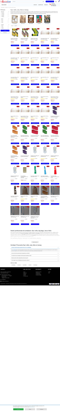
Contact (35, 4)
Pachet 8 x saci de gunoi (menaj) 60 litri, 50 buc (24, 39)
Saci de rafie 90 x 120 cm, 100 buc (34, 117)
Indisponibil (25, 205)
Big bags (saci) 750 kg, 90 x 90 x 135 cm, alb (15, 178)
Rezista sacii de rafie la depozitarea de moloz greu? (19, 259)
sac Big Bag (14, 251)
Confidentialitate (38, 275)
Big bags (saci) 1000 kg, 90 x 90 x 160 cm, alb (45, 158)
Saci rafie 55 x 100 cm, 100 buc (25, 58)
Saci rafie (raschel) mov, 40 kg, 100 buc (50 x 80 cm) (25, 158)
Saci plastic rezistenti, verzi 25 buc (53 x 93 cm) (35, 178)
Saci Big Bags (13, 266)
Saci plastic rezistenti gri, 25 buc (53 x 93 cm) (15, 198)
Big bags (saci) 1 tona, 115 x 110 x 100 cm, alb (25, 218)
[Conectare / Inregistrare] (56, 1)
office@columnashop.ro (5, 282)
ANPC (49, 273)
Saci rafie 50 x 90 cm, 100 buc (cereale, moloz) (54, 77)
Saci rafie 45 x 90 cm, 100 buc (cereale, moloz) (24, 77)
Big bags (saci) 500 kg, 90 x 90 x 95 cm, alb (55, 158)
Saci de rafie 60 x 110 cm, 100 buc (24, 97)
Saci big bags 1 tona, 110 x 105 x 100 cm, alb (55, 198)
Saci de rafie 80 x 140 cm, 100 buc (14, 117)
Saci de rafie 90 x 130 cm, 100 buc (44, 117)
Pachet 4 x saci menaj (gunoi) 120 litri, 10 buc (34, 39)
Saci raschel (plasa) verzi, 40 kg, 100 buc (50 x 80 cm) (45, 137)
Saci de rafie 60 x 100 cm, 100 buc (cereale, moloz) (14, 97)
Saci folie (30, 266)
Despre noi (40, 4)
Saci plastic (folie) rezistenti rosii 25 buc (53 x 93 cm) (55, 178)
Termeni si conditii (38, 276)
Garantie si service (38, 273)
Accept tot (18, 409)
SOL (49, 274)
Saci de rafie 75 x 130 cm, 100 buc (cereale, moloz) (54, 97)
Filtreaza (5, 30)
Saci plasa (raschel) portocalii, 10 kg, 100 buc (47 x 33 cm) (44, 198)
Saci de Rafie (24, 266)
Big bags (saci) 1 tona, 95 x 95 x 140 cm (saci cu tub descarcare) (35, 219)
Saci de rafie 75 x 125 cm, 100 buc (44, 97)
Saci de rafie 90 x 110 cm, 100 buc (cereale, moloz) (24, 117)
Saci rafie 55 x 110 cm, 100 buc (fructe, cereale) (15, 58)
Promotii (46, 4)
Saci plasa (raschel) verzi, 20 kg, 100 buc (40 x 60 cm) (25, 137)
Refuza (30, 409)
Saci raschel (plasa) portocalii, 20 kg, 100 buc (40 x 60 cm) (14, 138)
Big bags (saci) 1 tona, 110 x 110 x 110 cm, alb (15, 218)
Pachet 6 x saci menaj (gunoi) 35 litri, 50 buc (14, 39)
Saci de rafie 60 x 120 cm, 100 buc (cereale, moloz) (34, 97)
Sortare (12, 25)
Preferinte (41, 409)
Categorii (4, 4)
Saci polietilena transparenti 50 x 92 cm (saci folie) (24, 178)
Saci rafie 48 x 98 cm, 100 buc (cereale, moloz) (54, 39)
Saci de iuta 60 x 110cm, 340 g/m (34, 198)
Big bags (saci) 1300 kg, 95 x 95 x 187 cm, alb (35, 158)
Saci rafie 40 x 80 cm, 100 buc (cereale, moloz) (14, 77)
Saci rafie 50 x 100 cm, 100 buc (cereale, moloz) (45, 39)
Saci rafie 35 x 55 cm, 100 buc (34, 58)
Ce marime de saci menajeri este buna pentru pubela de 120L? (21, 257)
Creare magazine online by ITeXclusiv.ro (22, 285)
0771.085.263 (53, 5)
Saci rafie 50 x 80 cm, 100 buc (44, 77)
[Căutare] (44, 1)
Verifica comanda (50, 1)
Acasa (24, 273)
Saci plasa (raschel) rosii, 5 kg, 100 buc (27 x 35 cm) (35, 137)
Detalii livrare (38, 274)
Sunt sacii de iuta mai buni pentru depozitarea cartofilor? (20, 254)
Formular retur (26, 277)
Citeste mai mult (35, 243)
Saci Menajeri (35, 266)
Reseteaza (5, 32)
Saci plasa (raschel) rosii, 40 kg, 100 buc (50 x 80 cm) (55, 137)
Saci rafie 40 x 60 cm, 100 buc (54, 58)
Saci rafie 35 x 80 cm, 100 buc (44, 58)
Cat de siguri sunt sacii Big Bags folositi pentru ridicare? (20, 261)
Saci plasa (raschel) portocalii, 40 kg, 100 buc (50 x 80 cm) (14, 158)
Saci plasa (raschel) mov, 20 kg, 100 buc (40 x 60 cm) (55, 117)
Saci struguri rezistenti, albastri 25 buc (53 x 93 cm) (45, 178)
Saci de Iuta (19, 266)
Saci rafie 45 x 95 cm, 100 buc (34, 77)
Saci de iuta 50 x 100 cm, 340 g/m (24, 198)
